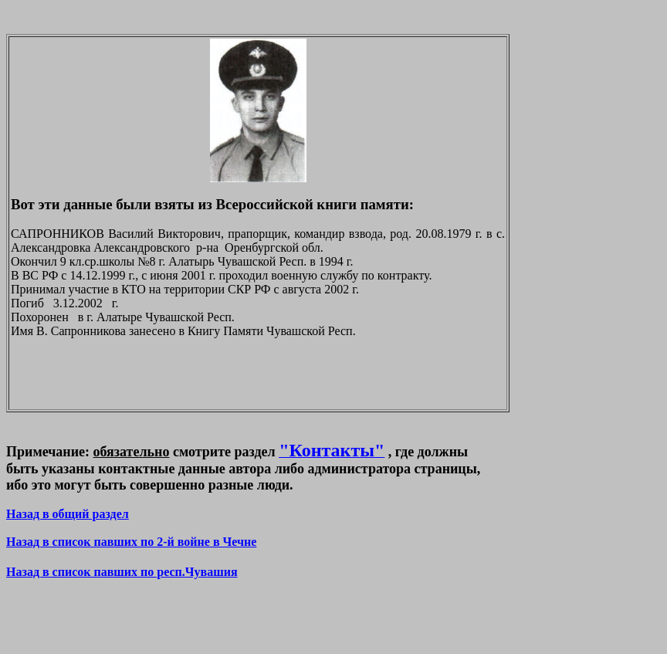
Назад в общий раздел (67, 513)
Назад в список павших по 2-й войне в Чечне (131, 541)
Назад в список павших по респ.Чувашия (122, 571)
